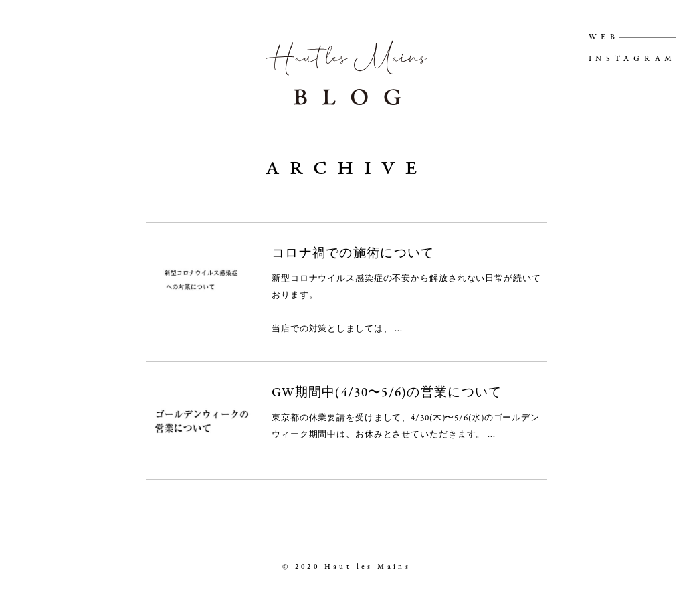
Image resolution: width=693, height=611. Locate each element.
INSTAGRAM (632, 59)
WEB (604, 37)
